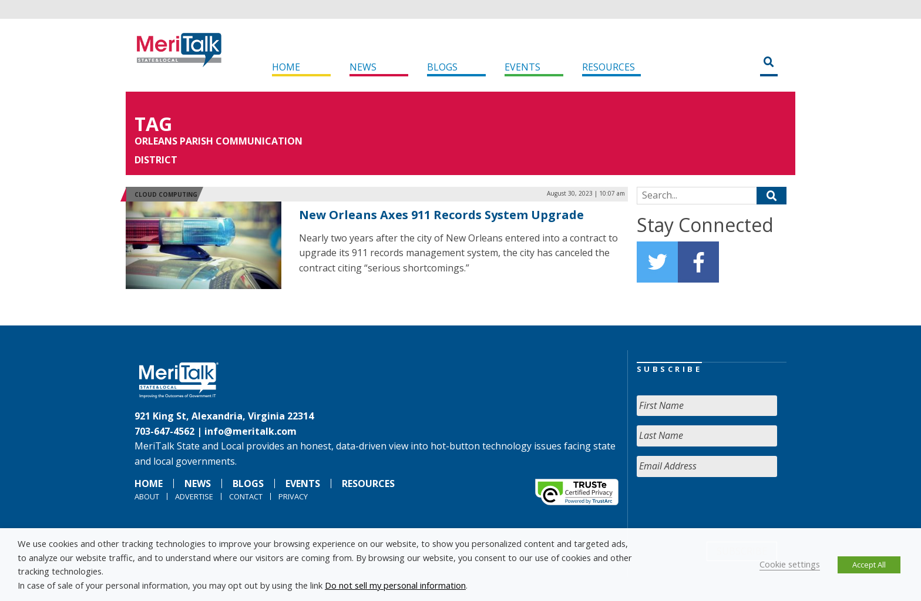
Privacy (293, 496)
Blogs (442, 67)
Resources (608, 67)
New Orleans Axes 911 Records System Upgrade (441, 215)
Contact (246, 496)
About (147, 496)
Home (286, 67)
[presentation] (726, 509)
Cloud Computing (166, 194)
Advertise (194, 496)
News (363, 67)
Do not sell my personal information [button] (395, 585)
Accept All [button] (869, 564)
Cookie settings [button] (789, 564)
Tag (153, 123)
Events (522, 67)
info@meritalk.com (250, 431)
